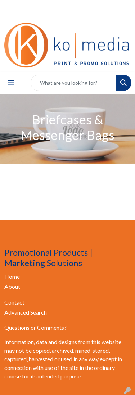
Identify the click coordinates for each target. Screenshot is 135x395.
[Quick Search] (73, 83)
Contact (14, 302)
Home (12, 276)
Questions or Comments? (35, 327)
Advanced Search (25, 312)
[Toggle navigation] (11, 82)
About (12, 286)
